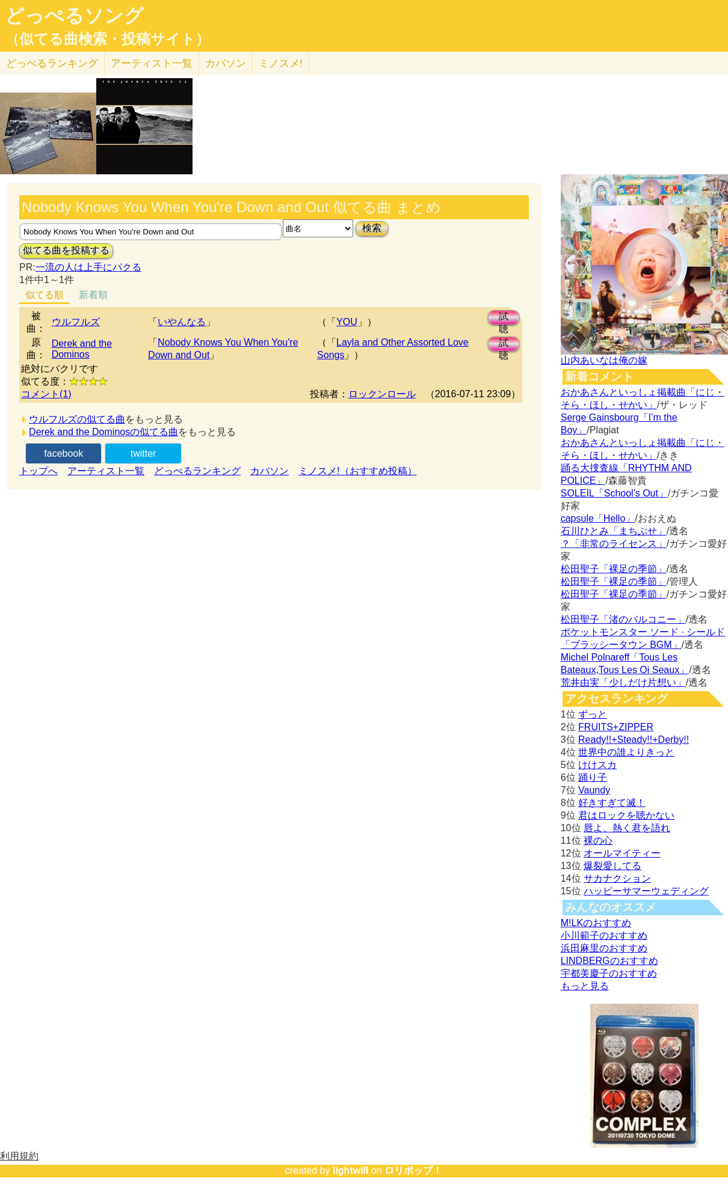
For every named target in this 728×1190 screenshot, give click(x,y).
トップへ (38, 471)
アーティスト (152, 63)
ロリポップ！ (413, 1170)
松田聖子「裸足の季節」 (614, 569)
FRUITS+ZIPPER (615, 727)
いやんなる (182, 322)
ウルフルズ (76, 322)
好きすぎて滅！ (612, 803)
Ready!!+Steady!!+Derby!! (633, 739)
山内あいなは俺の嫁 (604, 360)
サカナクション (617, 878)
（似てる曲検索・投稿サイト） (107, 39)
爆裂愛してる (612, 866)
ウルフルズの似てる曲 (77, 419)
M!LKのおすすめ (596, 923)
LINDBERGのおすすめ (609, 961)
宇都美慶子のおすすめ (609, 973)
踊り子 (592, 777)
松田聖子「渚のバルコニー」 (623, 619)
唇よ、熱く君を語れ (627, 828)
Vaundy (594, 790)
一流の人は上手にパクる (88, 267)
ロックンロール (382, 394)
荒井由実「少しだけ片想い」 (623, 682)
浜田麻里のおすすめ (604, 948)
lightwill (351, 1170)
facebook (63, 453)
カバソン (225, 63)
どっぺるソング (74, 15)
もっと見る (585, 986)
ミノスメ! (281, 63)
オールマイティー (622, 853)
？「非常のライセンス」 (614, 544)
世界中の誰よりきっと (626, 752)
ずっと (592, 714)
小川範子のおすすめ (604, 935)
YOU (346, 322)
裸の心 (598, 840)
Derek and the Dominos (82, 348)
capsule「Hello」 (598, 518)
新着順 (93, 295)
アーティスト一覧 (105, 471)
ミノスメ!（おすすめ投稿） (357, 471)
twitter (143, 453)
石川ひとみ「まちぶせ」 (614, 531)
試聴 (503, 318)
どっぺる (52, 63)
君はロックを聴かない (626, 815)
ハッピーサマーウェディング (646, 891)
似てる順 (44, 295)
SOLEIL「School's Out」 (614, 493)
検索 (371, 228)
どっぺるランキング (197, 471)
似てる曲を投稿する (66, 250)
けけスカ (597, 765)
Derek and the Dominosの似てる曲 (103, 432)
